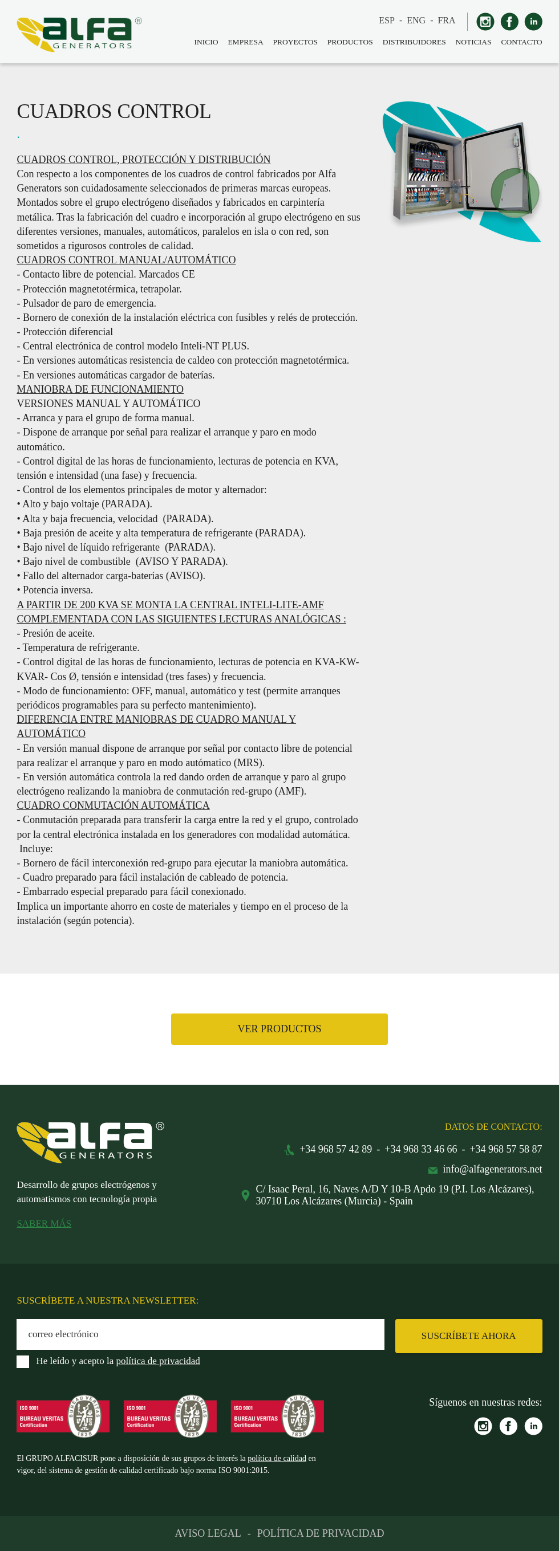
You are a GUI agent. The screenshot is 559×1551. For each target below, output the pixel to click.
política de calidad (277, 1458)
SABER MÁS (44, 1223)
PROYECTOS (295, 42)
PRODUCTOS (350, 42)
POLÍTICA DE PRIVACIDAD (320, 1533)
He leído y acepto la (118, 1360)
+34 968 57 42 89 (335, 1149)
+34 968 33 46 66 (420, 1149)
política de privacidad (158, 1360)
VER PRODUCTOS (279, 1029)
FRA (446, 20)
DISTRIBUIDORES (414, 42)
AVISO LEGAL (208, 1533)
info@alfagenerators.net (492, 1169)
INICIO (206, 42)
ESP (387, 20)
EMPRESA (245, 42)
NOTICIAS (474, 42)
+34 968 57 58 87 (505, 1149)
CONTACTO (521, 42)
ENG (416, 20)
